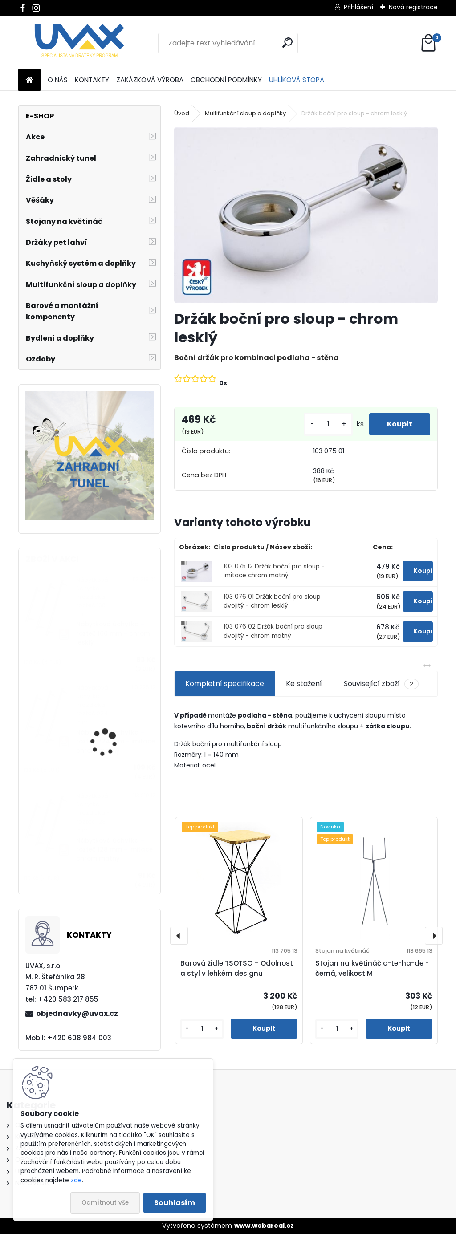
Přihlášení (358, 7)
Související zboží (381, 683)
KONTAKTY (92, 80)
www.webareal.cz (264, 1225)
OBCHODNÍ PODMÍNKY (226, 80)
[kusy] (328, 424)
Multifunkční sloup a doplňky (245, 113)
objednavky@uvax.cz (77, 1013)
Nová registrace (413, 7)
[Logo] (79, 43)
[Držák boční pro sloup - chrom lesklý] (306, 215)
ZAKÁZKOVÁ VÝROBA (149, 80)
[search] (287, 42)
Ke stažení (304, 683)
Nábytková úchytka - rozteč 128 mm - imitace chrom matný (114, 849)
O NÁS (58, 80)
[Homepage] (29, 80)
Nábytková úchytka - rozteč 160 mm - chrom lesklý (113, 633)
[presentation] (179, 936)
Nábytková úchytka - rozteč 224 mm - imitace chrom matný (115, 741)
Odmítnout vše (105, 1202)
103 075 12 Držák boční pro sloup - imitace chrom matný (274, 571)
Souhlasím (174, 1202)
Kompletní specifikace (224, 683)
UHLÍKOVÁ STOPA (296, 80)
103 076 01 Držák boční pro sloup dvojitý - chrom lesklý (272, 601)
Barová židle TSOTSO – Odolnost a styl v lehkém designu (236, 968)
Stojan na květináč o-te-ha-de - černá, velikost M (372, 968)
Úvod (181, 113)
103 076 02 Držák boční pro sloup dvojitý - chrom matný (273, 631)
